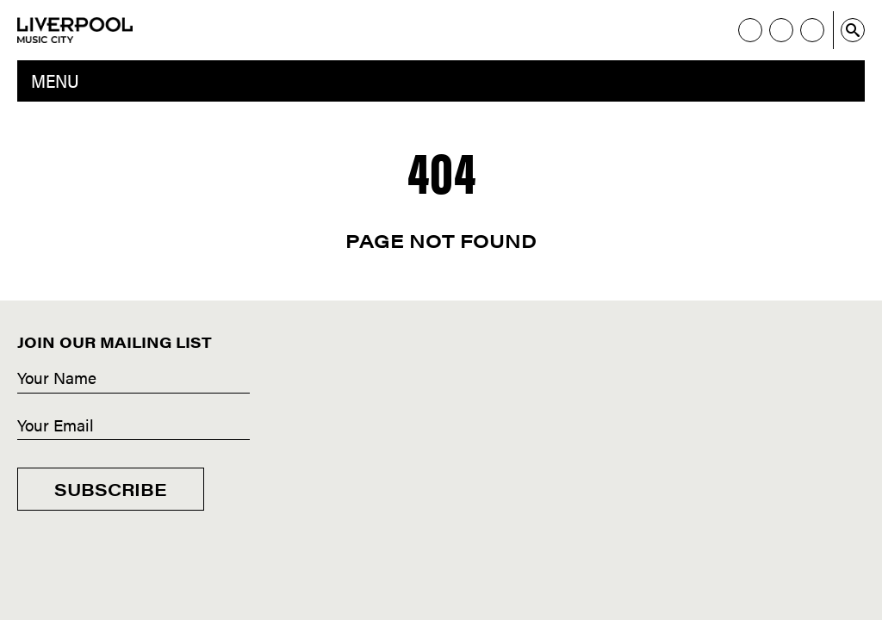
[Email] (133, 426)
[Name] (133, 379)
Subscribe (110, 488)
